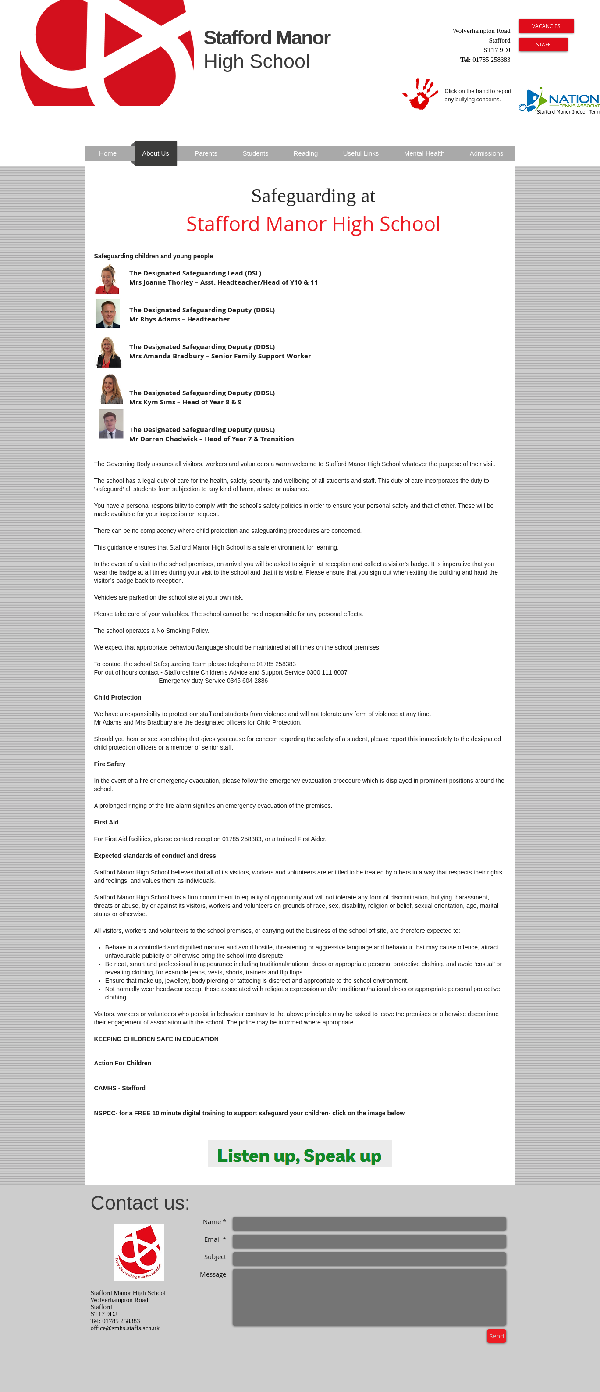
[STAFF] (543, 44)
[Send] (496, 1336)
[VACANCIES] (546, 26)
